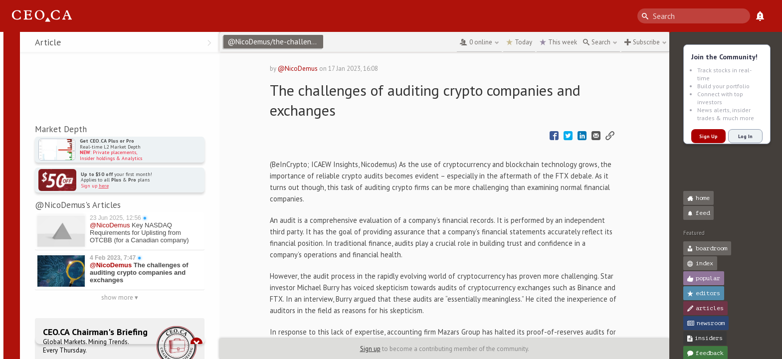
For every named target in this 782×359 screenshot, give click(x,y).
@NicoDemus (297, 68)
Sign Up (708, 136)
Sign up (370, 349)
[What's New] (760, 16)
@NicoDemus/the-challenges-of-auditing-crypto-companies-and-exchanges (275, 41)
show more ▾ (119, 297)
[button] (10, 44)
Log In (745, 136)
